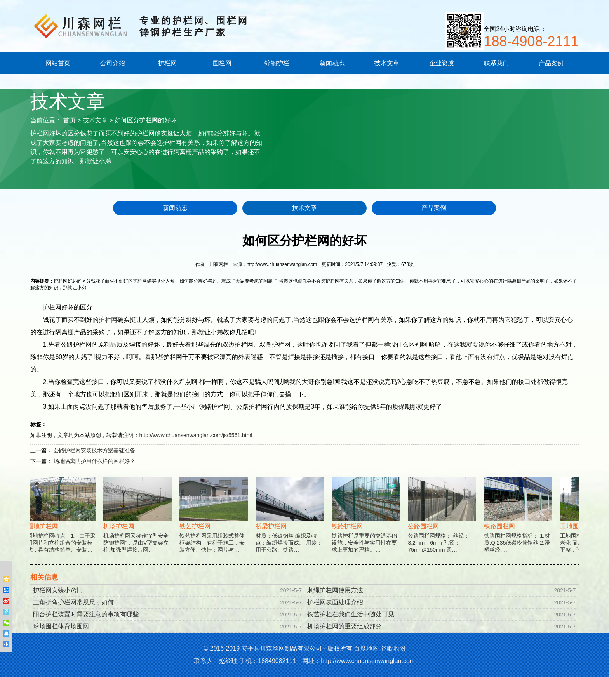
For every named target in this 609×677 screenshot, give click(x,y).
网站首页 (57, 63)
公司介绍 (112, 63)
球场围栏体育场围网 (61, 626)
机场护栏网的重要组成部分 (344, 626)
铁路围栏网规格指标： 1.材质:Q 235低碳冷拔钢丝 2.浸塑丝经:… (519, 524)
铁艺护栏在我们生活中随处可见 (350, 614)
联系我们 (496, 63)
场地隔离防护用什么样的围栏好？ (94, 461)
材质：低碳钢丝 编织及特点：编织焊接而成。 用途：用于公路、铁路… (290, 524)
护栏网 (167, 63)
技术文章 (386, 63)
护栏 (49, 307)
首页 (69, 120)
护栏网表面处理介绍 (335, 602)
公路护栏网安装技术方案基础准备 (94, 450)
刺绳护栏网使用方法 (335, 590)
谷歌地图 (393, 648)
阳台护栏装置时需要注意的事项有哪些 (86, 614)
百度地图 (366, 648)
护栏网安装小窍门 (58, 590)
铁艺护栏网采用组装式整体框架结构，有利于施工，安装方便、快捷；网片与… (214, 524)
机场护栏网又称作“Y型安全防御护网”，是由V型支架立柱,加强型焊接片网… (138, 524)
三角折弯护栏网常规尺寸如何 (73, 602)
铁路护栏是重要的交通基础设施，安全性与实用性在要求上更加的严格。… (366, 524)
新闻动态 (332, 63)
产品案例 (551, 63)
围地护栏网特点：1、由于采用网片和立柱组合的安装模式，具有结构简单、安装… (62, 524)
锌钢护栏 (276, 63)
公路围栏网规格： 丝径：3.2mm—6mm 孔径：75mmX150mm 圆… (443, 524)
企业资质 (441, 63)
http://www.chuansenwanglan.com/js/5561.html (195, 435)
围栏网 (222, 63)
